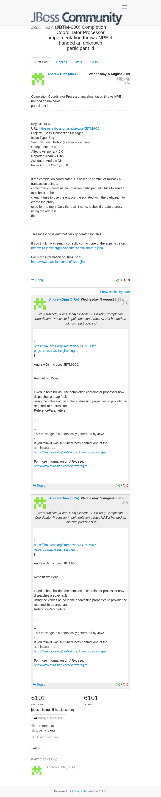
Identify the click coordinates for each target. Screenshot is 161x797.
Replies (61, 62)
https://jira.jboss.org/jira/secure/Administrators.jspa (67, 248)
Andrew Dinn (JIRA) (62, 74)
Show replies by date (115, 292)
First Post (41, 62)
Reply (37, 280)
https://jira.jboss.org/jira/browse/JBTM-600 (69, 128)
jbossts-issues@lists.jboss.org (52, 710)
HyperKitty (79, 791)
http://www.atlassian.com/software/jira (58, 262)
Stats (78, 62)
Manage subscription (49, 718)
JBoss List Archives (77, 18)
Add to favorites (44, 737)
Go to (95, 62)
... (36, 420)
